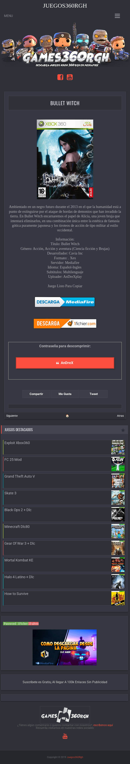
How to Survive (16, 594)
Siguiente (12, 415)
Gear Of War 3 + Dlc (19, 543)
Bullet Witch (65, 103)
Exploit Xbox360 (17, 443)
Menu (8, 16)
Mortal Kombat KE (18, 560)
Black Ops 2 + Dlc (17, 510)
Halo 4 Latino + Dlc (19, 577)
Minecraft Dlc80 (17, 527)
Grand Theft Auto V (19, 476)
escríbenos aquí (103, 725)
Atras (120, 415)
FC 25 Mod (13, 459)
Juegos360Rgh (65, 5)
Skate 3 (10, 493)
